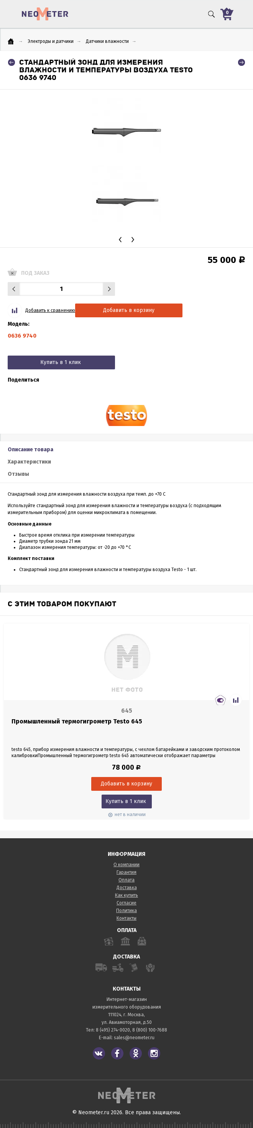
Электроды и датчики (51, 41)
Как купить (126, 895)
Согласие (126, 903)
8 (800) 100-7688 (149, 1030)
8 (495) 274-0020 (113, 1030)
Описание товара (30, 449)
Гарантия (126, 872)
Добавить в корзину (128, 310)
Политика (126, 910)
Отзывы (18, 474)
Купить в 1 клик (60, 362)
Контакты (126, 918)
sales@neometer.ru (134, 1037)
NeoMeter (45, 14)
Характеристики (29, 462)
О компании (126, 864)
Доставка (127, 887)
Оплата (126, 880)
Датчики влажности (107, 41)
